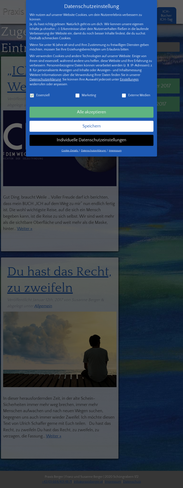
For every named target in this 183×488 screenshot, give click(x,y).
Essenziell (40, 87)
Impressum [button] (115, 142)
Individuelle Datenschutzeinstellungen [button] (91, 132)
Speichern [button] (91, 118)
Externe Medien (136, 87)
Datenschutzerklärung (45, 71)
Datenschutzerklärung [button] (94, 142)
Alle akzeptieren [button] (91, 104)
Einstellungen (129, 71)
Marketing (85, 87)
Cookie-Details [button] (70, 142)
